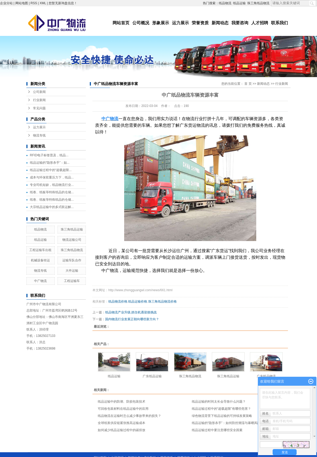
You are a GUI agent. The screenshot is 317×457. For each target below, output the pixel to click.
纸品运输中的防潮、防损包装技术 (121, 401)
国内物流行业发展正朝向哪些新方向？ (132, 319)
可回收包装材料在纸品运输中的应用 (123, 409)
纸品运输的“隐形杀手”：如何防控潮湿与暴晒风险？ (228, 423)
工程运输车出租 (40, 250)
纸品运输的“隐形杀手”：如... (49, 162)
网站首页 (121, 23)
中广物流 (40, 281)
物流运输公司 (71, 240)
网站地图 (21, 3)
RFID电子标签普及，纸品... (49, 155)
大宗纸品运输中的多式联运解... (52, 207)
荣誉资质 (200, 23)
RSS (34, 3)
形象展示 (160, 23)
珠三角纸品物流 (258, 3)
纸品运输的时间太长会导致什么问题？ (219, 401)
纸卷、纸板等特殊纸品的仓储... (52, 192)
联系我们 (279, 23)
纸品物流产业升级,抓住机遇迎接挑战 (131, 312)
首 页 (247, 84)
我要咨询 (239, 23)
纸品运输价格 (137, 301)
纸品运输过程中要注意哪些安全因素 (217, 430)
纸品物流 (225, 3)
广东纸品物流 (266, 376)
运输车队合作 (71, 260)
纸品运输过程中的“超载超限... (51, 170)
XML (43, 3)
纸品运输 (239, 3)
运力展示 (180, 23)
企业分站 (6, 3)
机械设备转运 (40, 260)
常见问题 (39, 108)
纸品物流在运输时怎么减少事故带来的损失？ (129, 416)
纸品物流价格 (117, 301)
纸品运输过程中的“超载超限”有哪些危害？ (221, 409)
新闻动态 (220, 23)
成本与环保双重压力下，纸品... (52, 177)
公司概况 (140, 23)
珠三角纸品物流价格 (162, 301)
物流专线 (39, 135)
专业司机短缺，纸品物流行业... (52, 185)
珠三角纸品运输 (72, 229)
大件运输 (72, 270)
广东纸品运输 (152, 376)
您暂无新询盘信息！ (63, 3)
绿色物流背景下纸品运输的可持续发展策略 (222, 416)
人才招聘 (259, 23)
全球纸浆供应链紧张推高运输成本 (121, 423)
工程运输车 (72, 281)
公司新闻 (39, 92)
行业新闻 (39, 100)
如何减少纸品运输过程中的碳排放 (121, 430)
